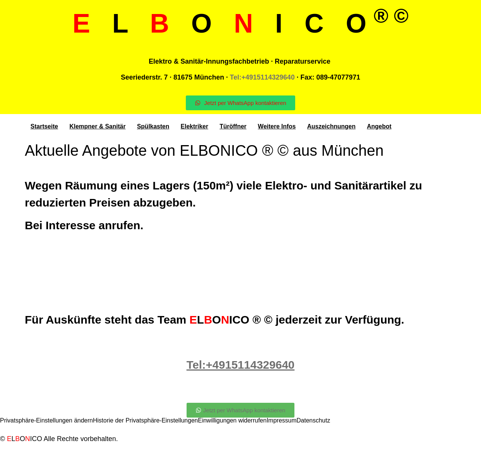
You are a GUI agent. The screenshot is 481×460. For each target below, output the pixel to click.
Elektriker (194, 126)
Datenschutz (313, 421)
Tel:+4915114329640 (262, 77)
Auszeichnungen (331, 126)
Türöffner (232, 126)
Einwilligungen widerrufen (232, 421)
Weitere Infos (277, 126)
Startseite (44, 126)
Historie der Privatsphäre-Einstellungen (145, 421)
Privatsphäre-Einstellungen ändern (46, 421)
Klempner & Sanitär (97, 126)
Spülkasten (153, 126)
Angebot (379, 126)
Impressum (281, 421)
